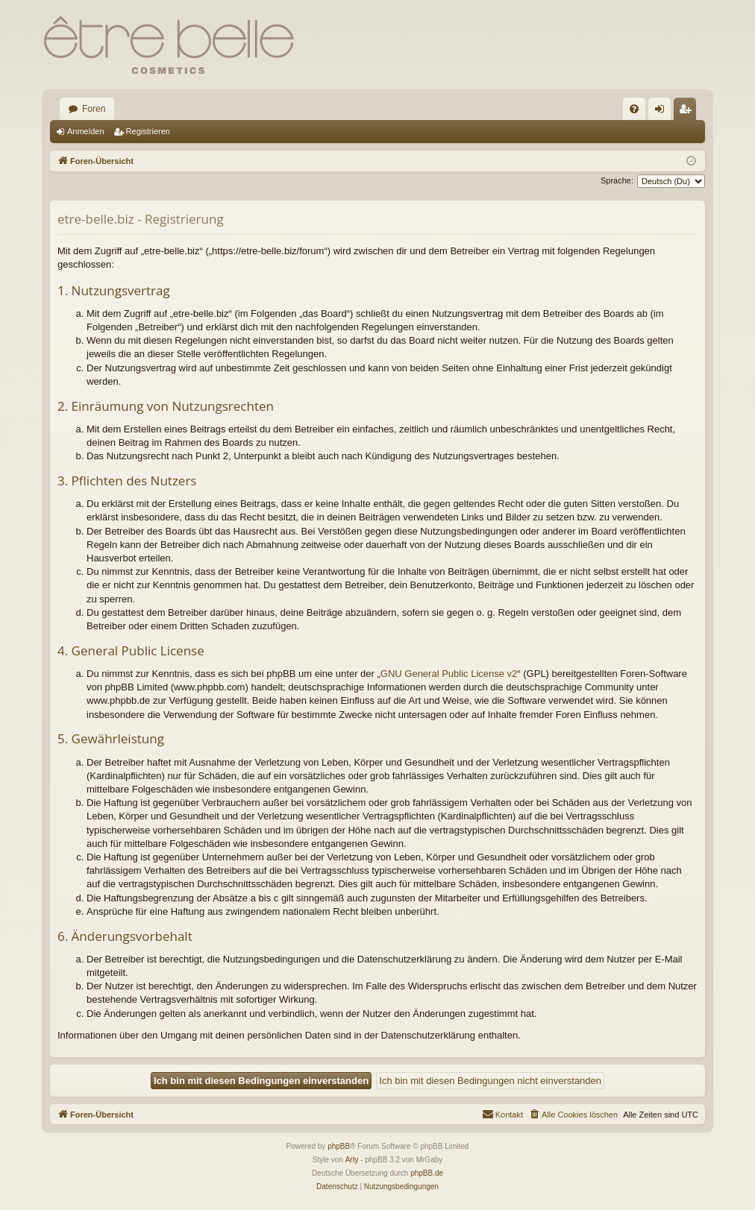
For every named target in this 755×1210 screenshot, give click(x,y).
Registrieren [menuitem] (688, 112)
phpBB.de (426, 1173)
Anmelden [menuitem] (663, 112)
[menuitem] (634, 109)
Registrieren (148, 131)
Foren (93, 109)
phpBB (339, 1146)
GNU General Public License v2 (449, 673)
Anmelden (85, 131)
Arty (352, 1160)
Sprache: (617, 180)
